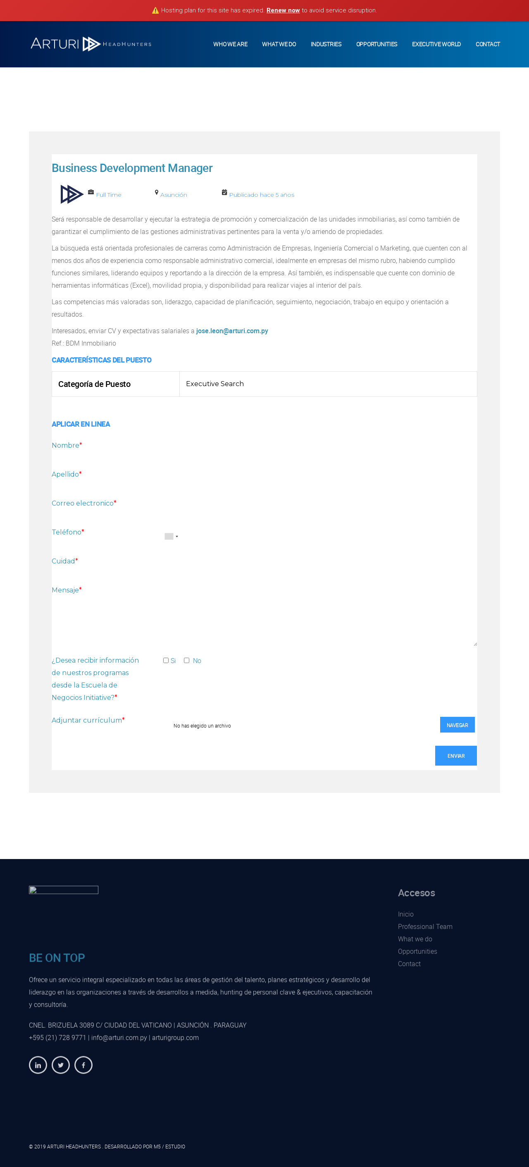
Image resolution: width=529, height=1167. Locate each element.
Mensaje (67, 590)
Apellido (67, 474)
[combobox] (171, 537)
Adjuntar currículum (88, 720)
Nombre (67, 445)
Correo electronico (84, 503)
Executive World (436, 44)
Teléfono (68, 532)
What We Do (278, 44)
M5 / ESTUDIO (169, 1146)
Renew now (283, 10)
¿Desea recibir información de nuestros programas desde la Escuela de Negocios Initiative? (95, 679)
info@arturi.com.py (119, 1043)
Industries (326, 44)
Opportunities (376, 44)
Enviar (456, 755)
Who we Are (230, 44)
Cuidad (65, 561)
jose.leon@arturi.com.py (232, 330)
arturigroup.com (175, 1043)
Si (169, 660)
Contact (488, 44)
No (192, 660)
